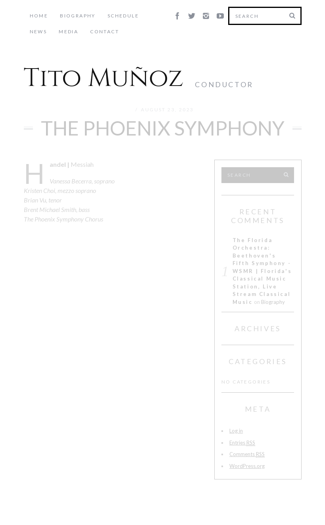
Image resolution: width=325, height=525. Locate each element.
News (159, 16)
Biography (78, 16)
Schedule (123, 16)
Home (39, 16)
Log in (236, 431)
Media (39, 31)
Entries (242, 442)
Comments (247, 454)
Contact (75, 31)
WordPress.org (247, 466)
